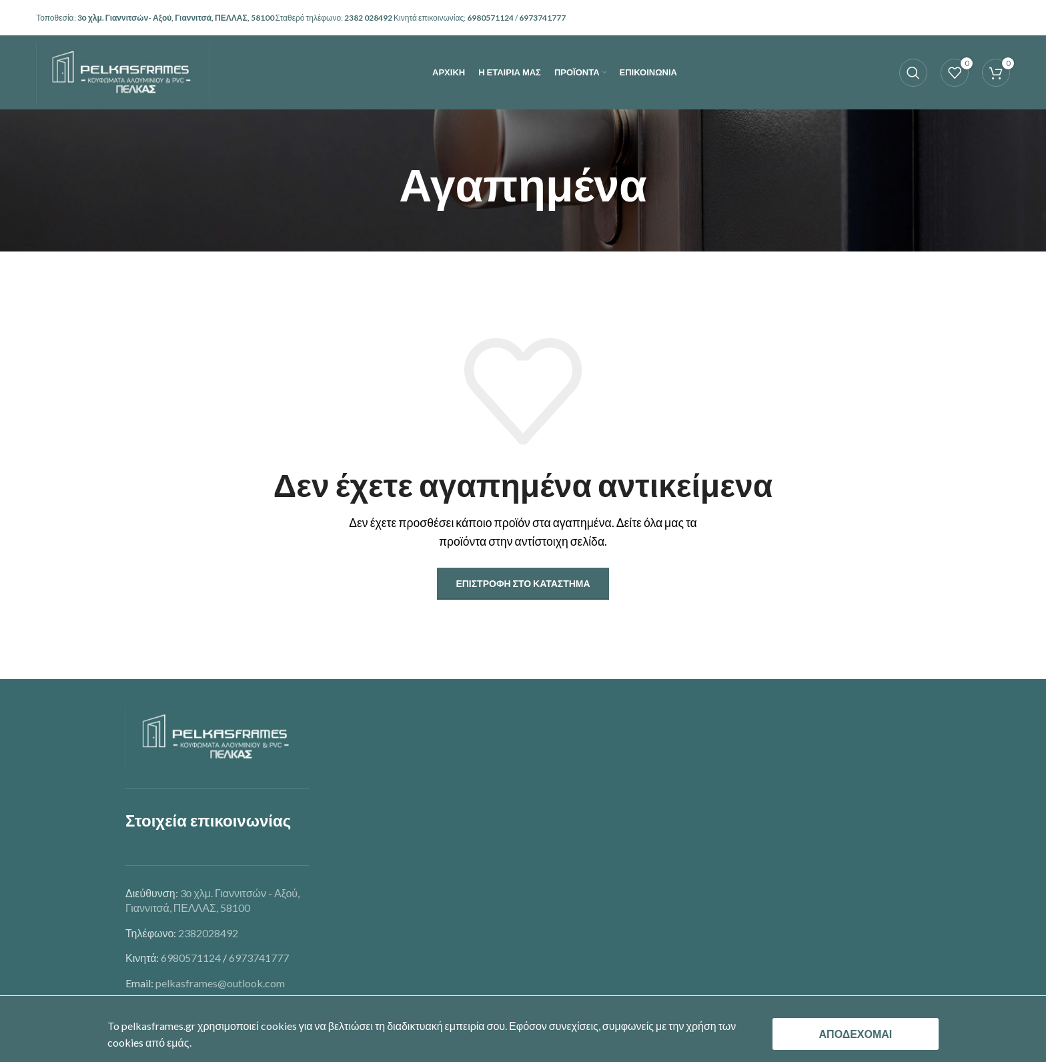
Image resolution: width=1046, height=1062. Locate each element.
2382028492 (208, 933)
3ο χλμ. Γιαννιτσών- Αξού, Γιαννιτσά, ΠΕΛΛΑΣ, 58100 (176, 18)
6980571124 (491, 18)
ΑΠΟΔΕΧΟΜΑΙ (856, 1033)
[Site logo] (123, 75)
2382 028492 (369, 18)
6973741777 (259, 957)
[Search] (913, 76)
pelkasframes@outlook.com (220, 983)
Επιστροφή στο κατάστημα (523, 583)
